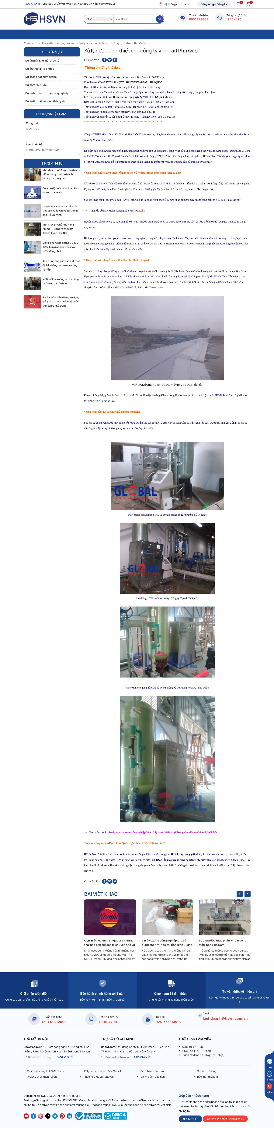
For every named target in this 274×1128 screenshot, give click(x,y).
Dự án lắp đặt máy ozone (58, 43)
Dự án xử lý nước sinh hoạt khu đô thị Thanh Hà (60, 190)
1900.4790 (32, 128)
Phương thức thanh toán (42, 1076)
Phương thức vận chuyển (99, 1076)
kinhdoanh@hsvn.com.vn (42, 150)
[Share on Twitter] (109, 60)
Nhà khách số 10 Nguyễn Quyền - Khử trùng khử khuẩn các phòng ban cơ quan (61, 174)
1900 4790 (233, 19)
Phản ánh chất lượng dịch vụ (225, 1119)
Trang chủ (30, 43)
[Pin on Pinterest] (115, 60)
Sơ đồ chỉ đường (207, 1071)
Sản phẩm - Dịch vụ (152, 1071)
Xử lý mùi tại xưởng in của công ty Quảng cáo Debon (61, 281)
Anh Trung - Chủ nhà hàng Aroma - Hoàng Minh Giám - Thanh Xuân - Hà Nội (59, 229)
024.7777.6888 (168, 1021)
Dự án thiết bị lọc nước (39, 68)
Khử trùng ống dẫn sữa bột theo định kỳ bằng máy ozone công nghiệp (61, 265)
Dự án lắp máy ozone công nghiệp (46, 93)
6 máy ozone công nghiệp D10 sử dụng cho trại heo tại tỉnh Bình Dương (167, 942)
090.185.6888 (198, 19)
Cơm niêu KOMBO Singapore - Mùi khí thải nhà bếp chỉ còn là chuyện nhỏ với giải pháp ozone (110, 942)
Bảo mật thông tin (208, 1076)
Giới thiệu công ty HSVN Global (45, 1071)
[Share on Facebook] (104, 60)
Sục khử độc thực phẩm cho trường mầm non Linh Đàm (222, 942)
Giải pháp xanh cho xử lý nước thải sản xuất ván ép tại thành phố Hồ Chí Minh (60, 210)
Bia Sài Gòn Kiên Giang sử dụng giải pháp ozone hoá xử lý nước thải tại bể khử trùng (61, 301)
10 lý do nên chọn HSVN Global (102, 1071)
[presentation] (240, 894)
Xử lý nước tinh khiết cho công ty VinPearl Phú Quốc (112, 43)
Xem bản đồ (65, 1057)
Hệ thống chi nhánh (174, 4)
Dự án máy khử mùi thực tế (42, 60)
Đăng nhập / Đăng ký (214, 4)
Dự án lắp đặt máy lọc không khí (45, 101)
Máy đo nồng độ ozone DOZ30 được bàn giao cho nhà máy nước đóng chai (60, 247)
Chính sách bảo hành (153, 1076)
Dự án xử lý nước (36, 85)
